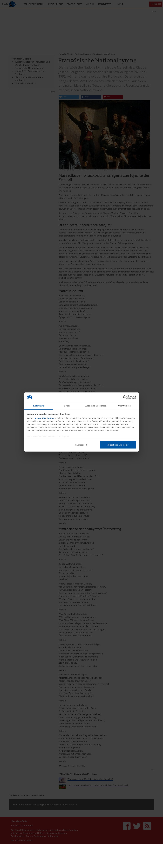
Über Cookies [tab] (124, 406)
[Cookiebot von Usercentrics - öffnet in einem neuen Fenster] (125, 397)
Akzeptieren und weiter (117, 445)
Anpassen (81, 445)
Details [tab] (67, 406)
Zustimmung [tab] (38, 406)
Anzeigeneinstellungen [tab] (95, 406)
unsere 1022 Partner (44, 418)
